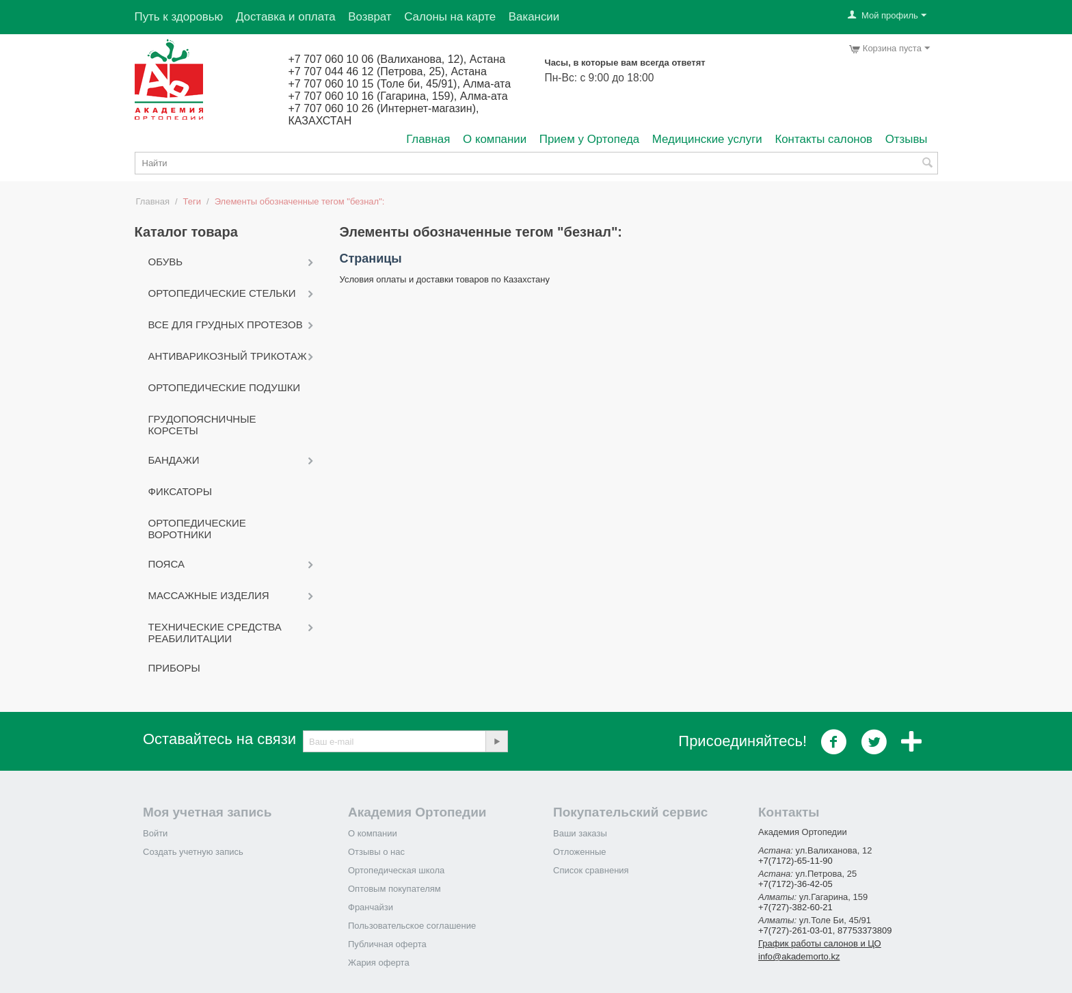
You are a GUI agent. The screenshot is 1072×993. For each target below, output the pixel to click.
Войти (155, 833)
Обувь (165, 261)
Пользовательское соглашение (412, 926)
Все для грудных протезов (225, 324)
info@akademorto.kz (799, 956)
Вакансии (534, 16)
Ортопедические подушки (224, 387)
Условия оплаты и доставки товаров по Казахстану (445, 279)
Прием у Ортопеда (589, 139)
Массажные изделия (208, 595)
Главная (428, 139)
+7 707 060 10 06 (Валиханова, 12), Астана (397, 59)
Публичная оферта (387, 944)
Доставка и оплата (286, 16)
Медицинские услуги (707, 139)
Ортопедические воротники (197, 528)
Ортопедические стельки (222, 293)
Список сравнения (591, 870)
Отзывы (906, 139)
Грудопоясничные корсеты (202, 424)
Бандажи (174, 460)
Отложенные (579, 852)
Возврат (369, 16)
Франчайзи (370, 907)
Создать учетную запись (193, 852)
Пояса (166, 564)
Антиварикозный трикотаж (227, 356)
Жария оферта (379, 962)
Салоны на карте (450, 16)
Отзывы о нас (376, 852)
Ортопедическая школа (396, 870)
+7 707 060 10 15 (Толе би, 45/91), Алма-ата (400, 84)
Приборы (174, 668)
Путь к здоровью (179, 16)
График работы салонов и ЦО (819, 943)
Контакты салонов (823, 139)
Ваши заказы (580, 833)
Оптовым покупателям (394, 889)
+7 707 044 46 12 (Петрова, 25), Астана (388, 71)
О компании (494, 139)
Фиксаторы (180, 491)
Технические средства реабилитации (215, 632)
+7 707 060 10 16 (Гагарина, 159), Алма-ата (398, 96)
